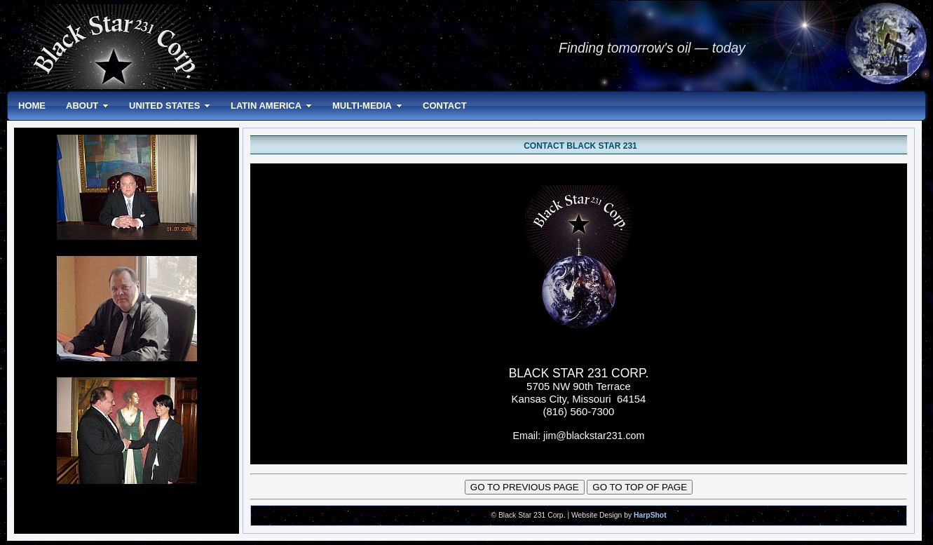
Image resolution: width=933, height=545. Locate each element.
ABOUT (82, 105)
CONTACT (445, 105)
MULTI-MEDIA (362, 105)
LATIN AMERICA (266, 105)
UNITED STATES (164, 105)
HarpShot (650, 515)
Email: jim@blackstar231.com (579, 435)
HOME (32, 105)
